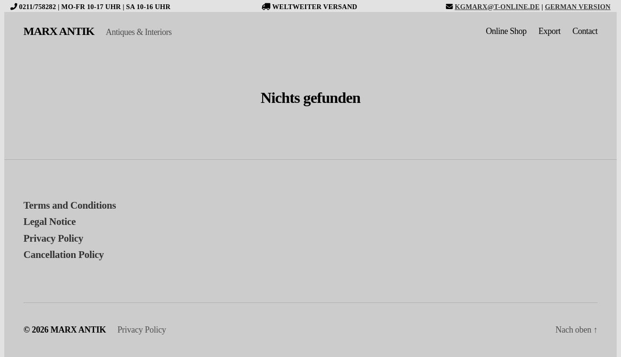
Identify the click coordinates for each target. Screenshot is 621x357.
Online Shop (506, 31)
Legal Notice (49, 221)
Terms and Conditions (69, 205)
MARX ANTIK (58, 31)
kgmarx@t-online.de (497, 7)
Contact (585, 31)
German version (577, 7)
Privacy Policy (53, 238)
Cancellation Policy (63, 254)
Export (550, 31)
